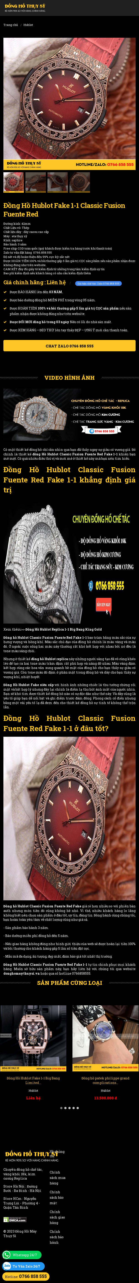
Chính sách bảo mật (57, 1197)
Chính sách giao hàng (57, 1217)
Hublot (28, 25)
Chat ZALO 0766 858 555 (70, 346)
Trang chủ (10, 25)
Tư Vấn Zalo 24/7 (26, 1266)
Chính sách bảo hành (57, 1237)
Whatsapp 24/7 (25, 1255)
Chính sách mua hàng (57, 1177)
